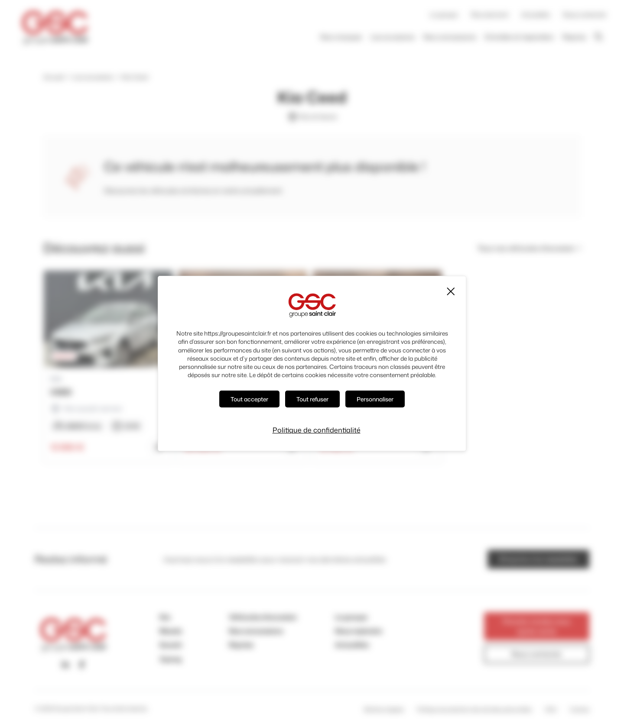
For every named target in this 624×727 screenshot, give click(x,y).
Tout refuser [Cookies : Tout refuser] (312, 399)
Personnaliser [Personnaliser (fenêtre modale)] (375, 399)
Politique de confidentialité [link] (317, 430)
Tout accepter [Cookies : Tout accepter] (249, 399)
